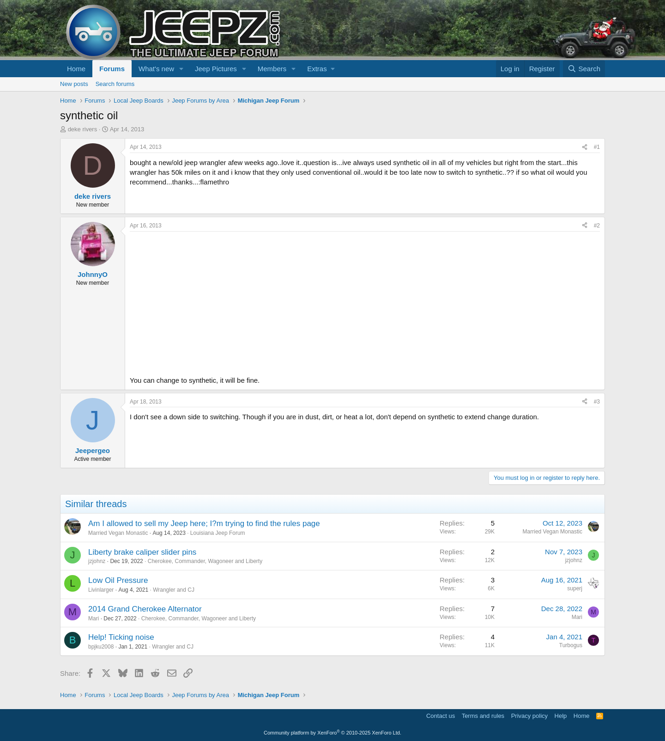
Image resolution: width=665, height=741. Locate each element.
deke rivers (82, 129)
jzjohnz (96, 561)
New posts (74, 83)
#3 (597, 401)
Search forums (115, 83)
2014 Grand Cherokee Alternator (145, 609)
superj (574, 588)
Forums (112, 69)
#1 (597, 147)
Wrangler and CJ (173, 590)
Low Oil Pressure (118, 580)
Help (561, 715)
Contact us (440, 715)
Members (272, 69)
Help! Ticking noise (121, 637)
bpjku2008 (101, 646)
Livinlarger (101, 590)
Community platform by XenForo (332, 732)
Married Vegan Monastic (118, 533)
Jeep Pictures (216, 69)
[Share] (585, 147)
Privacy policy (529, 715)
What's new (156, 69)
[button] (181, 68)
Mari (93, 618)
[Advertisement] (365, 301)
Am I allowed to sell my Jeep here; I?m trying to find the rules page (204, 523)
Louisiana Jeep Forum (217, 533)
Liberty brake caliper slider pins (142, 552)
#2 (597, 225)
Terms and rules (483, 715)
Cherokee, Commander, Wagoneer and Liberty (205, 561)
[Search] (584, 68)
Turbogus (570, 645)
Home (76, 69)
